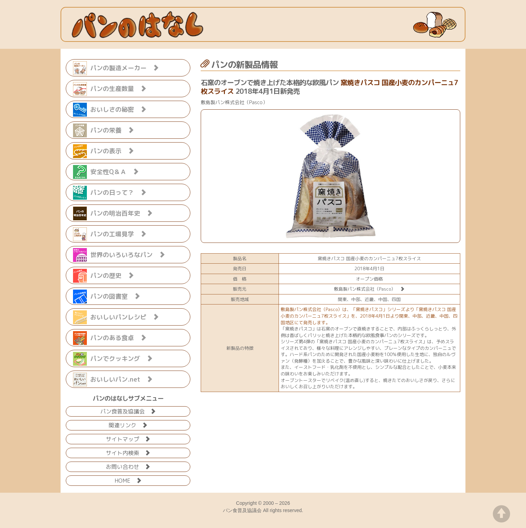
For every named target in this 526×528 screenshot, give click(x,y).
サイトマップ (128, 438)
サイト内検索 (128, 452)
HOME (128, 480)
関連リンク (128, 424)
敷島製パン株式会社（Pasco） (369, 289)
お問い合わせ (128, 466)
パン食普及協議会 (128, 411)
